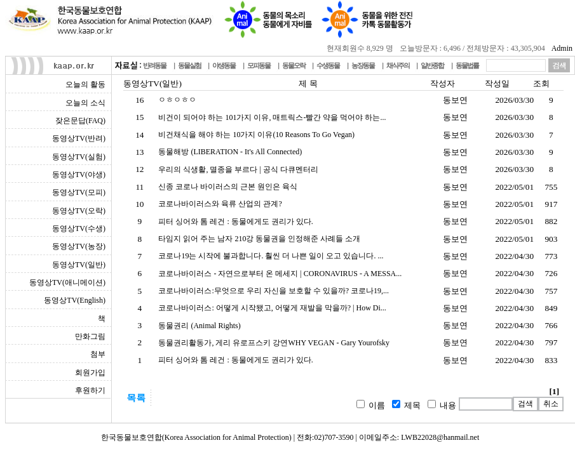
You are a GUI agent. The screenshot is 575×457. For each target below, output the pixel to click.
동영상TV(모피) (78, 192)
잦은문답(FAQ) (80, 120)
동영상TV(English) (74, 300)
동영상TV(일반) (78, 264)
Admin (561, 48)
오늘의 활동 (85, 84)
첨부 (97, 354)
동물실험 (189, 65)
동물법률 (467, 65)
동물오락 (293, 65)
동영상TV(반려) (78, 138)
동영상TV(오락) (78, 210)
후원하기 (90, 390)
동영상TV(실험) (78, 156)
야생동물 (223, 65)
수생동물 (327, 65)
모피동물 (258, 65)
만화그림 (90, 336)
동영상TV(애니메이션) (67, 282)
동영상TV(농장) (78, 246)
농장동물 (362, 65)
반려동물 (154, 65)
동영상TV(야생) (78, 174)
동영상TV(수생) (78, 228)
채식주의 (397, 65)
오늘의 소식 (85, 102)
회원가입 (90, 372)
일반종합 (432, 65)
